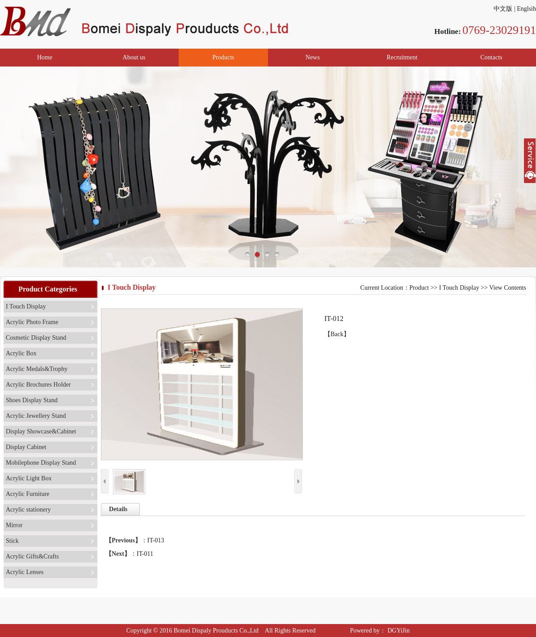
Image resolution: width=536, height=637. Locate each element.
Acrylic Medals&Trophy (36, 369)
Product (419, 287)
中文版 (503, 8)
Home (44, 57)
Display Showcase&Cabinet (41, 431)
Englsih (526, 8)
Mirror (14, 525)
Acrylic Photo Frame (32, 322)
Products (223, 57)
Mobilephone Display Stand (41, 462)
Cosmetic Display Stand (36, 337)
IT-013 (155, 540)
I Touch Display (26, 306)
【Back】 (337, 334)
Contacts (491, 57)
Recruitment (401, 57)
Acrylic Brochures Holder (38, 384)
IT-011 (145, 553)
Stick (12, 540)
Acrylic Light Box (29, 478)
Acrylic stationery (28, 509)
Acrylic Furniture (28, 494)
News (313, 57)
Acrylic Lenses (24, 572)
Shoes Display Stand (32, 400)
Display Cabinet (26, 447)
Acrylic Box (21, 353)
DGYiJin (398, 630)
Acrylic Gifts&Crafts (32, 556)
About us (134, 57)
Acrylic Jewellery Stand (36, 415)
